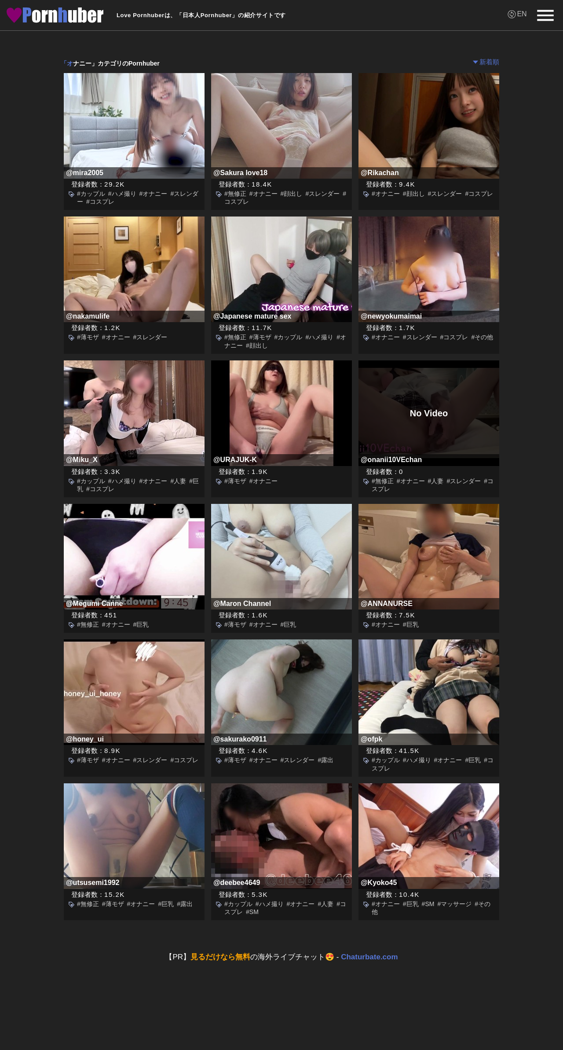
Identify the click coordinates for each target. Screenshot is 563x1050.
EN (521, 14)
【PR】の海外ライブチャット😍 (281, 957)
